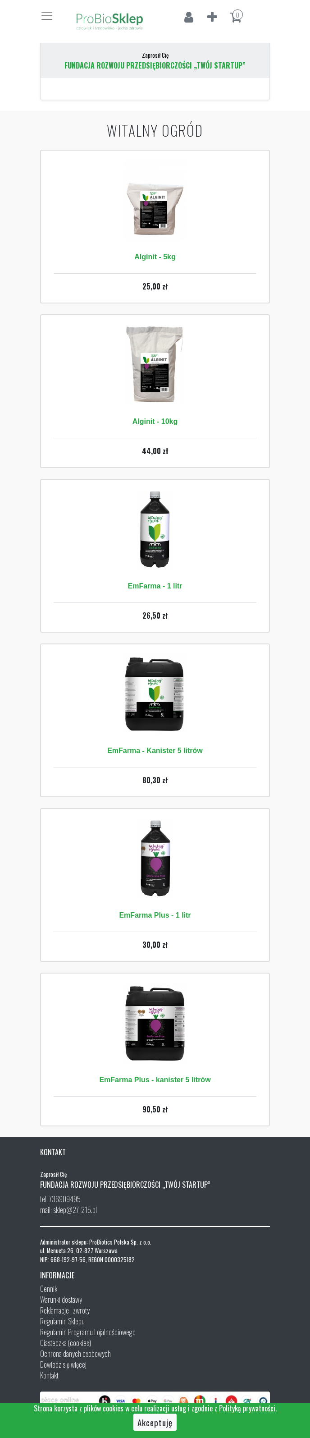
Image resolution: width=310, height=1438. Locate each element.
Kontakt (49, 1375)
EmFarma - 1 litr (155, 586)
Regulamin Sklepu (62, 1321)
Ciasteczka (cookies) (65, 1342)
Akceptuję (155, 1422)
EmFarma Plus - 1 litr (155, 915)
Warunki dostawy (61, 1299)
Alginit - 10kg (155, 421)
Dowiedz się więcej (63, 1364)
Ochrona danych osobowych (75, 1353)
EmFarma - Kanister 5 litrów (155, 750)
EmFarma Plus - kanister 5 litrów (154, 1080)
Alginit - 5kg (155, 257)
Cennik (48, 1288)
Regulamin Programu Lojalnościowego (88, 1332)
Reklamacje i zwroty (65, 1310)
